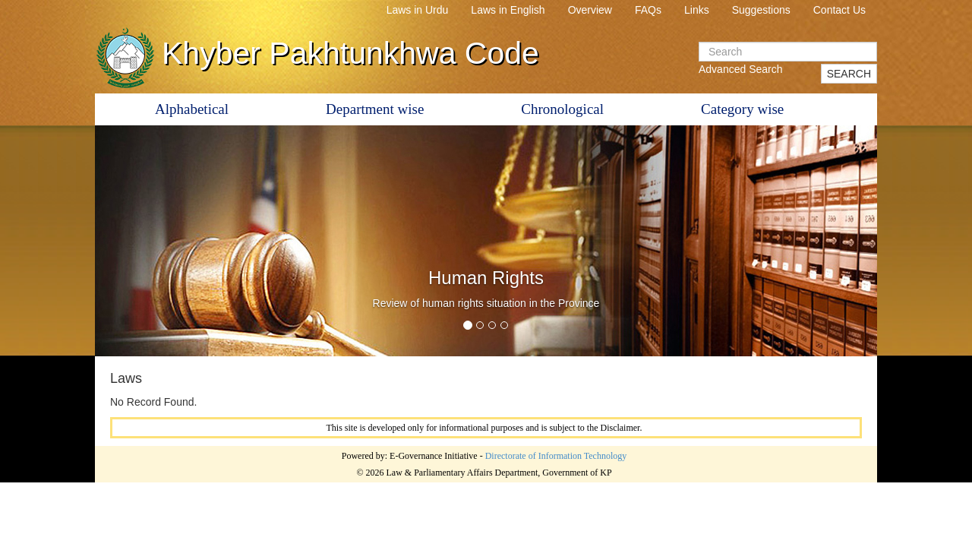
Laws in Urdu (418, 10)
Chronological (562, 109)
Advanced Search (741, 69)
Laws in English (507, 10)
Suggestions (761, 10)
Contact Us (839, 10)
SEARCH (849, 74)
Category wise (742, 109)
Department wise (375, 109)
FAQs (648, 10)
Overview (590, 10)
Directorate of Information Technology (556, 456)
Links (696, 10)
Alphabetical (192, 109)
